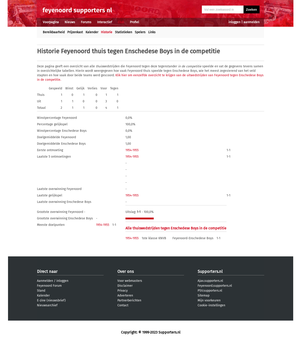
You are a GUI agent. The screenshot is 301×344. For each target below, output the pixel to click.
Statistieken (123, 32)
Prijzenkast (75, 32)
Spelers (140, 32)
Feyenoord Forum (49, 286)
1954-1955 (132, 150)
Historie (106, 32)
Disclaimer (125, 286)
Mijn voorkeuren (209, 300)
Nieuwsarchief (47, 305)
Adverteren (125, 295)
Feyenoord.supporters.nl (215, 286)
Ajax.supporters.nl (210, 281)
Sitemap (203, 295)
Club (121, 22)
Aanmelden (45, 281)
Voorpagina (51, 22)
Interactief (104, 22)
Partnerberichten (129, 300)
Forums (86, 22)
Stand (41, 291)
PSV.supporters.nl (210, 291)
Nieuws (70, 22)
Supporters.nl (210, 271)
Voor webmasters (129, 281)
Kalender (92, 32)
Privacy (122, 291)
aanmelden (252, 22)
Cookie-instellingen (211, 305)
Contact (122, 305)
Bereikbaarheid (54, 32)
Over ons (125, 271)
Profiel (134, 22)
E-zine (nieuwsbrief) (51, 300)
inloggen (234, 22)
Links (152, 32)
